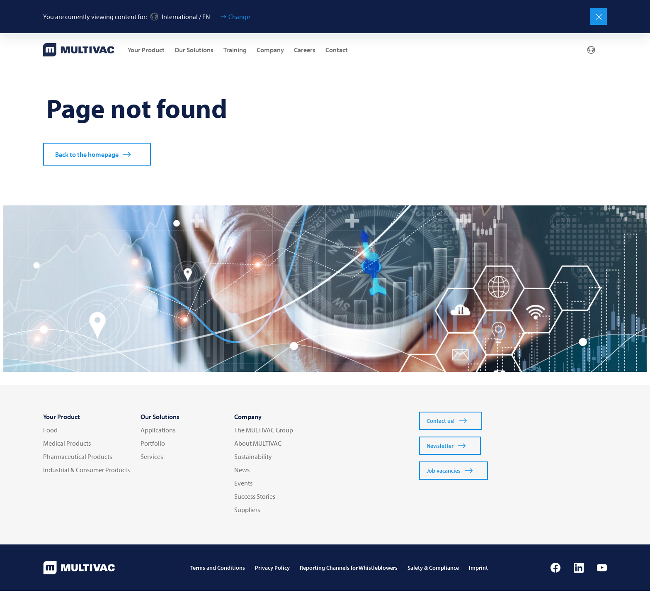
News (242, 472)
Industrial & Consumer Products (86, 472)
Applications (158, 432)
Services (152, 458)
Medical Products (67, 445)
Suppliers (247, 512)
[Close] (598, 16)
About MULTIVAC (257, 445)
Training (235, 50)
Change (239, 16)
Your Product (146, 50)
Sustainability (253, 458)
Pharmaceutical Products (77, 458)
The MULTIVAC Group (263, 432)
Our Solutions (194, 50)
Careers (304, 50)
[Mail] (550, 50)
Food (50, 432)
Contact (336, 50)
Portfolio (153, 445)
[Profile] (570, 50)
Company (270, 50)
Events (243, 485)
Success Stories (254, 498)
